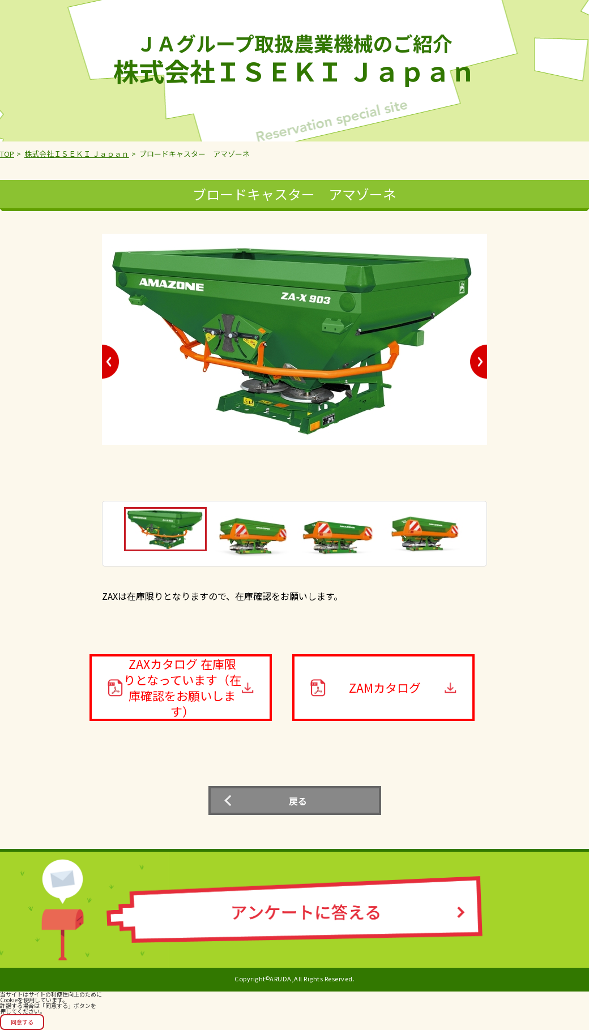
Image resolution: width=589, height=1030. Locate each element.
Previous (110, 362)
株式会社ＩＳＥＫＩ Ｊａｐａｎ (76, 153)
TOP (7, 153)
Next (478, 362)
